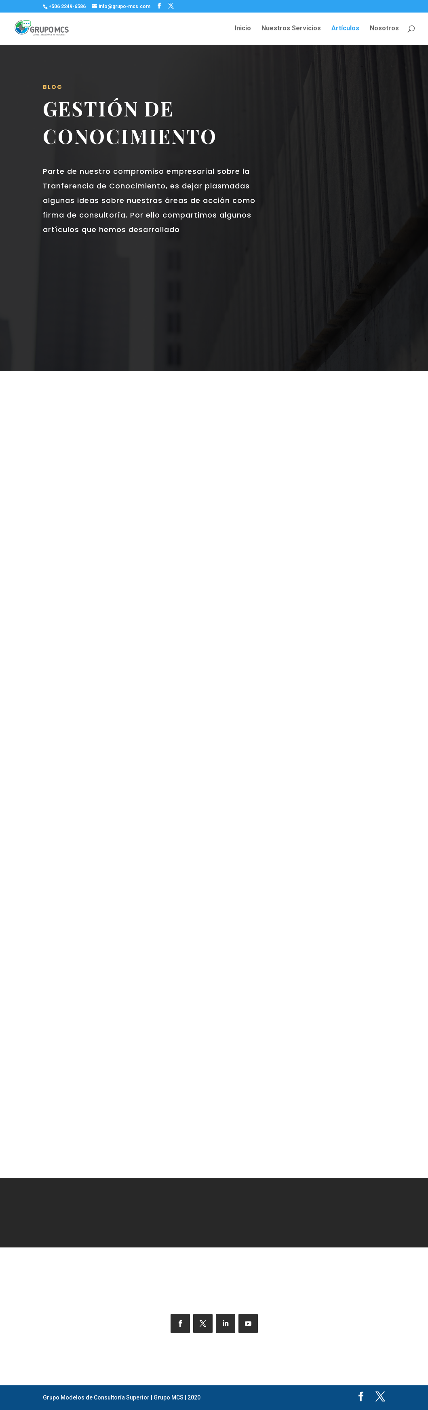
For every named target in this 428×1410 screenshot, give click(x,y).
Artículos (345, 28)
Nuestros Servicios (291, 28)
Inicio (243, 28)
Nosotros (384, 28)
